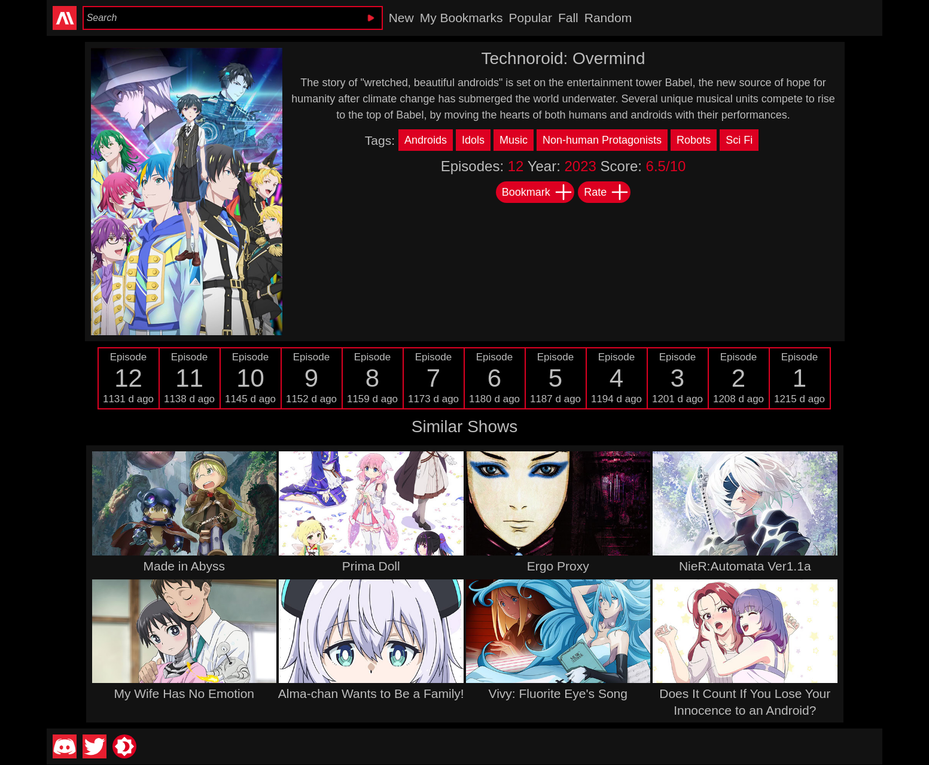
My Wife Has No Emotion (184, 693)
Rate (606, 192)
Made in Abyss (184, 566)
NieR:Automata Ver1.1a (745, 566)
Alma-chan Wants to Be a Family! (371, 693)
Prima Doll (371, 566)
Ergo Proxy (558, 566)
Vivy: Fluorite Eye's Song (558, 693)
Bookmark (537, 192)
